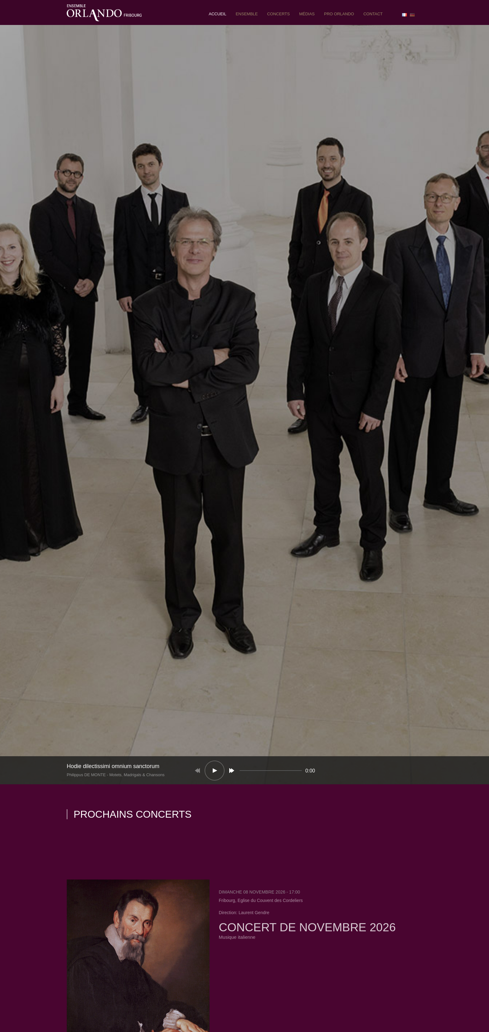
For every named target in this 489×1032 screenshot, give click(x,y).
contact (373, 14)
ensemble (247, 14)
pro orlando (339, 14)
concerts (278, 14)
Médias (307, 14)
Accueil (217, 14)
